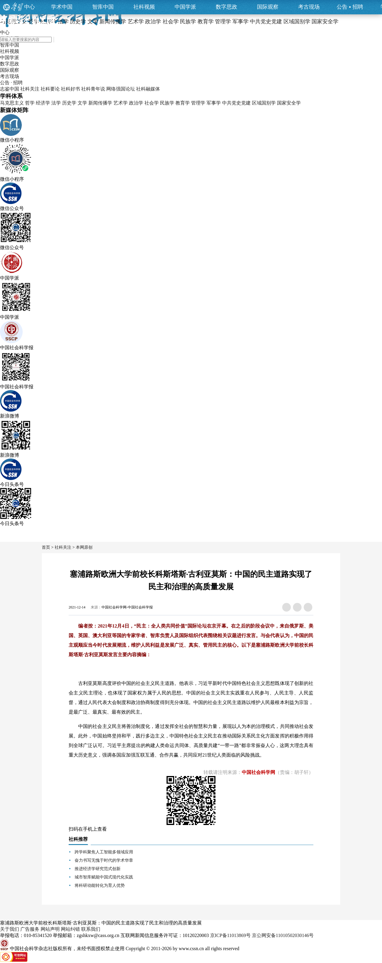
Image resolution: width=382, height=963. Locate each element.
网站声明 (50, 929)
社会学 (151, 102)
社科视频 (144, 7)
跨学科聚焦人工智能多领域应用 (104, 852)
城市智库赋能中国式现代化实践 (104, 877)
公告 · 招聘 (11, 82)
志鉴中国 (9, 88)
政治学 (136, 102)
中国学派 (185, 7)
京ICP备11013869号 (230, 935)
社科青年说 (93, 88)
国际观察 (267, 7)
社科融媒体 (148, 88)
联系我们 (90, 929)
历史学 (69, 102)
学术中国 (62, 7)
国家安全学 (289, 102)
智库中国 (103, 7)
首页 (46, 547)
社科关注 (29, 88)
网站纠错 (70, 929)
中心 (29, 7)
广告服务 (29, 929)
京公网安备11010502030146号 (283, 935)
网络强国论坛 (120, 88)
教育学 (182, 102)
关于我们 (9, 929)
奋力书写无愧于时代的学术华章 (104, 860)
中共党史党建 (236, 102)
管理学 (198, 102)
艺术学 (120, 102)
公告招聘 (350, 7)
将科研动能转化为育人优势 (100, 885)
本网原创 (84, 547)
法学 (56, 102)
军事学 (214, 102)
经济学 (43, 102)
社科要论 (50, 88)
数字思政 (226, 7)
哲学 (30, 102)
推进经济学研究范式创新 (98, 869)
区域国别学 (264, 102)
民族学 (167, 102)
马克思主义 (12, 102)
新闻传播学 (100, 102)
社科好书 (70, 88)
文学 (82, 102)
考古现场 (309, 7)
